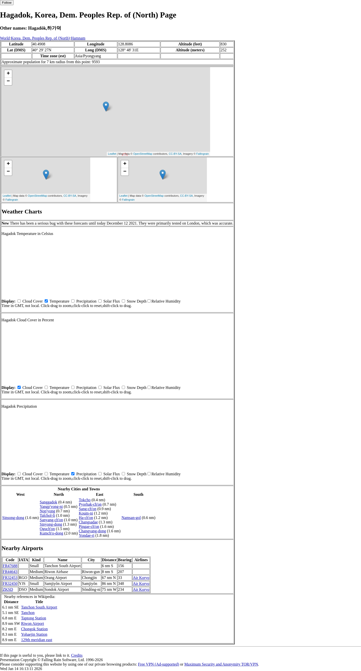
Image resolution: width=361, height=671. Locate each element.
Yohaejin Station (34, 634)
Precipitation (86, 301)
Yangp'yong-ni (51, 506)
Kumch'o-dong (51, 533)
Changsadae (88, 522)
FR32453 (10, 577)
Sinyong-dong (51, 524)
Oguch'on (47, 529)
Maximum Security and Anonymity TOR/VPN (221, 664)
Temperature (60, 301)
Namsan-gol (131, 518)
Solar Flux (111, 301)
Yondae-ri (86, 535)
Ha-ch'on (86, 518)
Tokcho (84, 500)
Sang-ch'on (87, 509)
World (5, 38)
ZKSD (8, 589)
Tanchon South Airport (39, 607)
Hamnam (78, 38)
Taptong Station (33, 618)
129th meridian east (36, 640)
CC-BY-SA (175, 153)
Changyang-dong (92, 531)
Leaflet (112, 153)
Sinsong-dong (13, 518)
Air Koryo (141, 577)
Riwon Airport (32, 623)
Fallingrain (202, 153)
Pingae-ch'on (89, 526)
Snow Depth (136, 301)
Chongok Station (34, 629)
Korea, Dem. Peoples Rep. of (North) (40, 38)
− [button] (8, 81)
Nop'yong (47, 511)
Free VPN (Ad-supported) (158, 664)
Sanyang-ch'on (51, 520)
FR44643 (10, 572)
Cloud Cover (32, 301)
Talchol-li (47, 515)
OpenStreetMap (142, 153)
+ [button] (8, 73)
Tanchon (28, 613)
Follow (7, 2)
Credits (76, 655)
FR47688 (10, 566)
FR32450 (10, 583)
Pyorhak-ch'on (90, 504)
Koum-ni (86, 513)
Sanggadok (48, 502)
